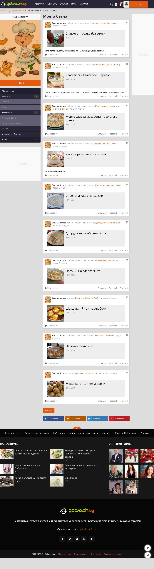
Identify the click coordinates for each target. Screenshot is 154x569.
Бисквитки (96, 554)
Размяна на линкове (113, 554)
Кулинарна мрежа (20, 10)
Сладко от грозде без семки (103, 23)
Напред (48, 410)
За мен (5, 128)
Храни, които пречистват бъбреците (28, 467)
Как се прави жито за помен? (104, 143)
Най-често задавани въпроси (83, 433)
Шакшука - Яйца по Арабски (88, 297)
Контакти (106, 433)
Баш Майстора (59, 23)
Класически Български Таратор (105, 64)
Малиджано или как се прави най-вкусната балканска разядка (80, 453)
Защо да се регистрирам (37, 433)
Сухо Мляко (71, 477)
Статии (64, 4)
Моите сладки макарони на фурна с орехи (91, 118)
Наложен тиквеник (104, 335)
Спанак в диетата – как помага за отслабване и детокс (31, 452)
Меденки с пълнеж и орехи (87, 373)
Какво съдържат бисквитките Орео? (30, 479)
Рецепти (39, 4)
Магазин (84, 4)
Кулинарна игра (13, 433)
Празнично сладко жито (107, 260)
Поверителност (81, 554)
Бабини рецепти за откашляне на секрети (81, 467)
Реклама (145, 433)
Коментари (20, 112)
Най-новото (59, 433)
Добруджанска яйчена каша (86, 233)
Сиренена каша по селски (108, 185)
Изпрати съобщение (11, 134)
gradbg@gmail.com (87, 529)
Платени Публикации (126, 433)
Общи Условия (64, 554)
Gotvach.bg (5, 10)
